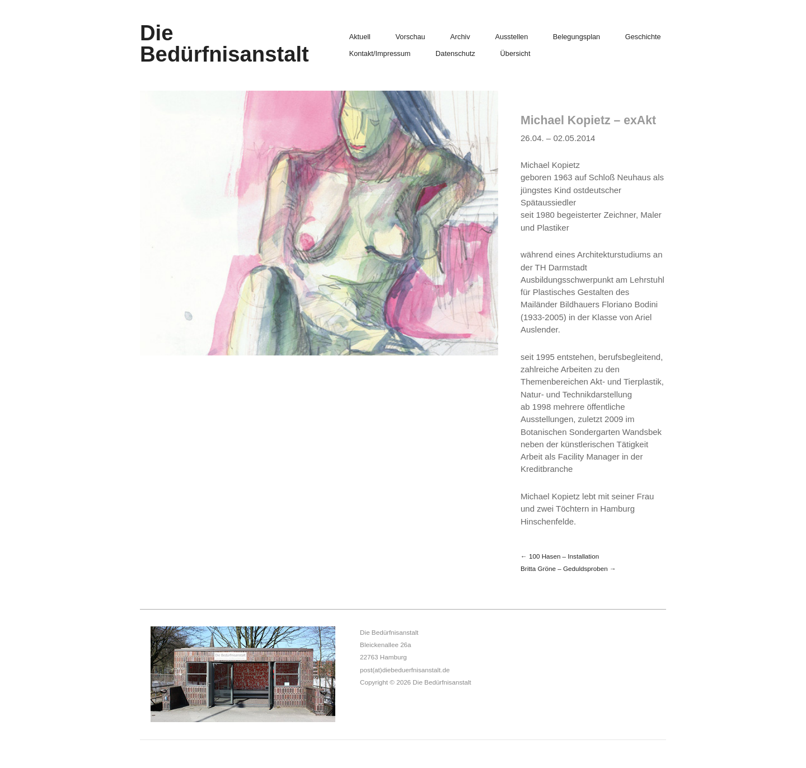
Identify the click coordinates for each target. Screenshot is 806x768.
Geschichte (643, 37)
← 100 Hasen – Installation (560, 556)
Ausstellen (511, 37)
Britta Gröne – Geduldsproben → (568, 568)
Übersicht (515, 54)
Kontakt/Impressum (380, 54)
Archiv (460, 37)
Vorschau (410, 37)
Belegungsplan (576, 37)
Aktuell (360, 37)
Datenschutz (455, 54)
